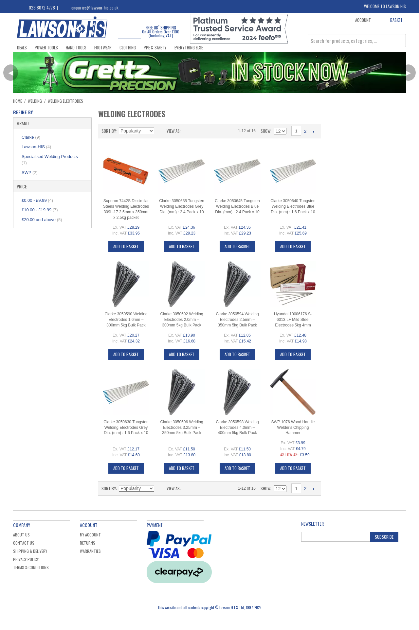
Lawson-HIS (36, 146)
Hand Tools (76, 47)
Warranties (90, 551)
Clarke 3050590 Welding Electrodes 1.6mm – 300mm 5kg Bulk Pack (125, 319)
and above (42, 219)
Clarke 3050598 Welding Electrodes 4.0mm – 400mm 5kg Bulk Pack (237, 427)
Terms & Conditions (31, 567)
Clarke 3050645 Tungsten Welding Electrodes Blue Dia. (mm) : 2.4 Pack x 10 (237, 206)
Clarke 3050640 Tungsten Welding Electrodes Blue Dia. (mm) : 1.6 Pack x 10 (292, 206)
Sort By (108, 131)
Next (313, 131)
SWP (30, 172)
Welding (35, 101)
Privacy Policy (26, 559)
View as (173, 131)
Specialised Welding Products (50, 160)
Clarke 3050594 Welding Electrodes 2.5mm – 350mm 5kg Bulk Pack (237, 319)
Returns (87, 543)
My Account (90, 534)
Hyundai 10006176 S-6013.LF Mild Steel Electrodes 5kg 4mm (293, 319)
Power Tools (46, 47)
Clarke (31, 137)
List (199, 131)
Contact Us (23, 543)
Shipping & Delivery (30, 551)
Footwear (103, 47)
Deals (22, 47)
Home (17, 101)
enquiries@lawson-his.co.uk (94, 7)
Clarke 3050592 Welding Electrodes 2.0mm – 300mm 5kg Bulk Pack (181, 319)
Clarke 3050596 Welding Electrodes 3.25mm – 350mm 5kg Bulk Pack (181, 427)
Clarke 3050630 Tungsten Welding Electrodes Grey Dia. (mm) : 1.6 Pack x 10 (125, 427)
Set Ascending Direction (160, 131)
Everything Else (188, 47)
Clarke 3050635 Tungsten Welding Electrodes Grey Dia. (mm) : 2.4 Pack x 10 (181, 206)
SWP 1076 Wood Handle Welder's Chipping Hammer (293, 427)
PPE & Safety (155, 47)
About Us (21, 534)
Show (265, 131)
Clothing (127, 47)
